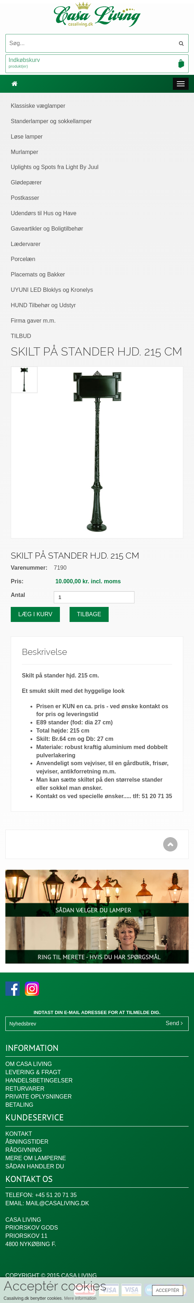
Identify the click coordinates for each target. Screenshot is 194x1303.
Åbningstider (26, 1142)
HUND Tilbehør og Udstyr (43, 305)
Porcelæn (23, 259)
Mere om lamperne (35, 1158)
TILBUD (21, 336)
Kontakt (18, 1134)
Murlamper (24, 152)
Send (174, 1023)
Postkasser (25, 198)
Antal (18, 595)
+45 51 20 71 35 (56, 1195)
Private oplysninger (38, 1097)
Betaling (19, 1105)
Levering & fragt (33, 1072)
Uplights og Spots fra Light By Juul (55, 167)
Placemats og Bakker (38, 274)
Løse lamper (27, 137)
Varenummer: (29, 568)
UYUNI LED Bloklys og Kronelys (52, 290)
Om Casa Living (28, 1064)
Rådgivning (23, 1150)
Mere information (80, 1298)
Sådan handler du (34, 1166)
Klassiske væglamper (38, 106)
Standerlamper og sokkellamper (51, 121)
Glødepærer (26, 182)
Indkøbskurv (97, 63)
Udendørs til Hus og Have (43, 213)
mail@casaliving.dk (57, 1203)
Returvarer (24, 1089)
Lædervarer (26, 244)
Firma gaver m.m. (33, 321)
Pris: (17, 581)
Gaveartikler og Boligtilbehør (47, 229)
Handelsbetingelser (39, 1080)
